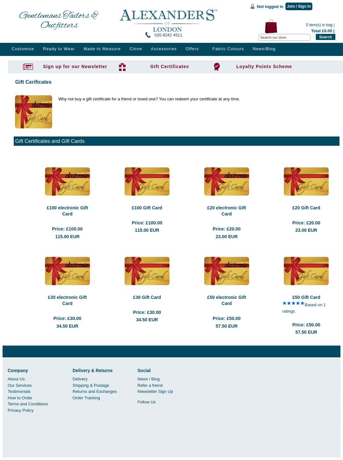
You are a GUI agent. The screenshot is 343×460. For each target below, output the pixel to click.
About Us (16, 379)
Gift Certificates (169, 66)
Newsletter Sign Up (155, 391)
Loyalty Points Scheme (264, 66)
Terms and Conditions (28, 404)
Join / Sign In (299, 6)
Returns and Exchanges (95, 391)
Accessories (164, 48)
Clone (135, 48)
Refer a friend (150, 385)
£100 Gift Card (147, 207)
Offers (192, 48)
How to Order (20, 397)
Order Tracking (86, 397)
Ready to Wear (59, 48)
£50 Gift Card (306, 297)
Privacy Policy (21, 410)
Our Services (20, 385)
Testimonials (19, 391)
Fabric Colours (228, 48)
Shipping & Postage (91, 385)
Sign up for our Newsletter (75, 66)
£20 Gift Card (306, 207)
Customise (23, 48)
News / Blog (148, 379)
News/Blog (264, 48)
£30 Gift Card (147, 297)
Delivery (80, 379)
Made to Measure (102, 48)
